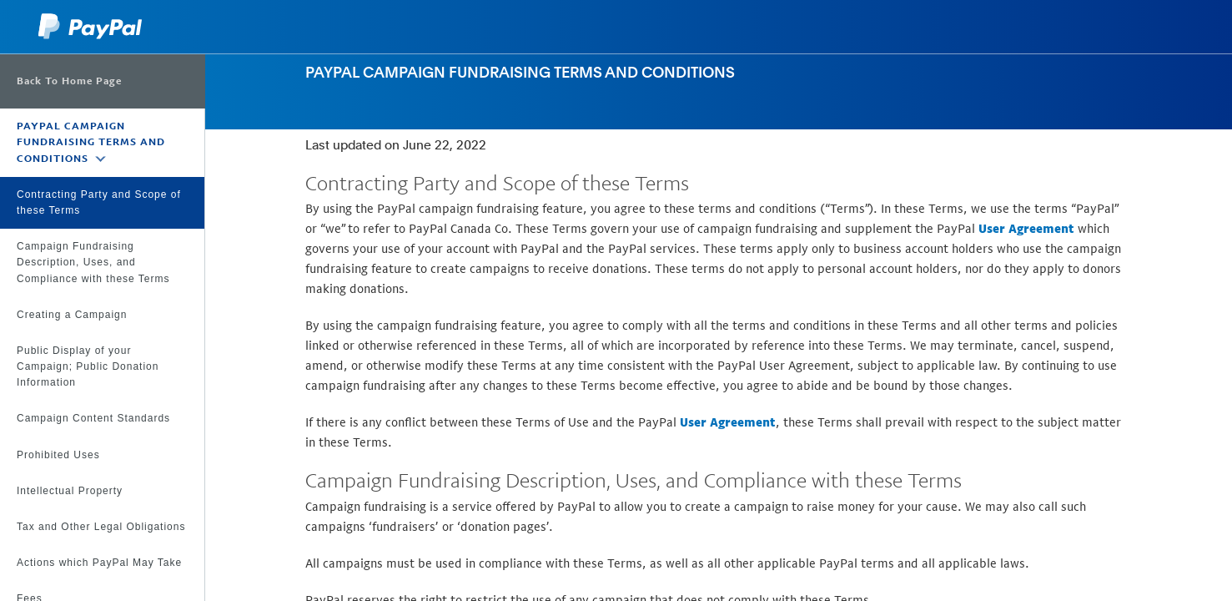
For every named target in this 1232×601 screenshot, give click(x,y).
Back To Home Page (69, 81)
